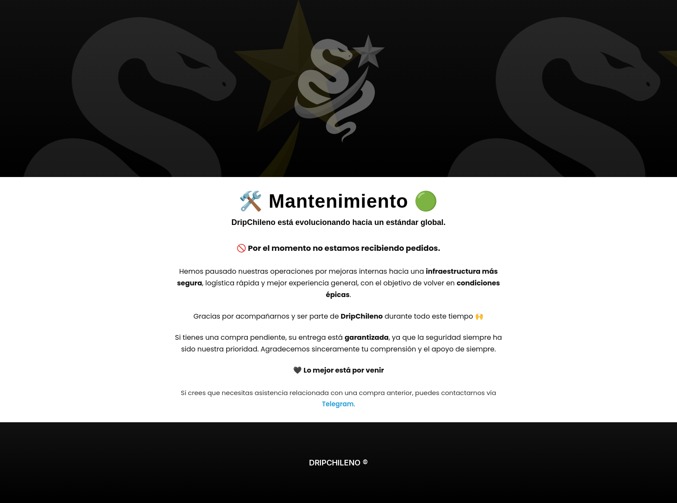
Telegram (338, 403)
